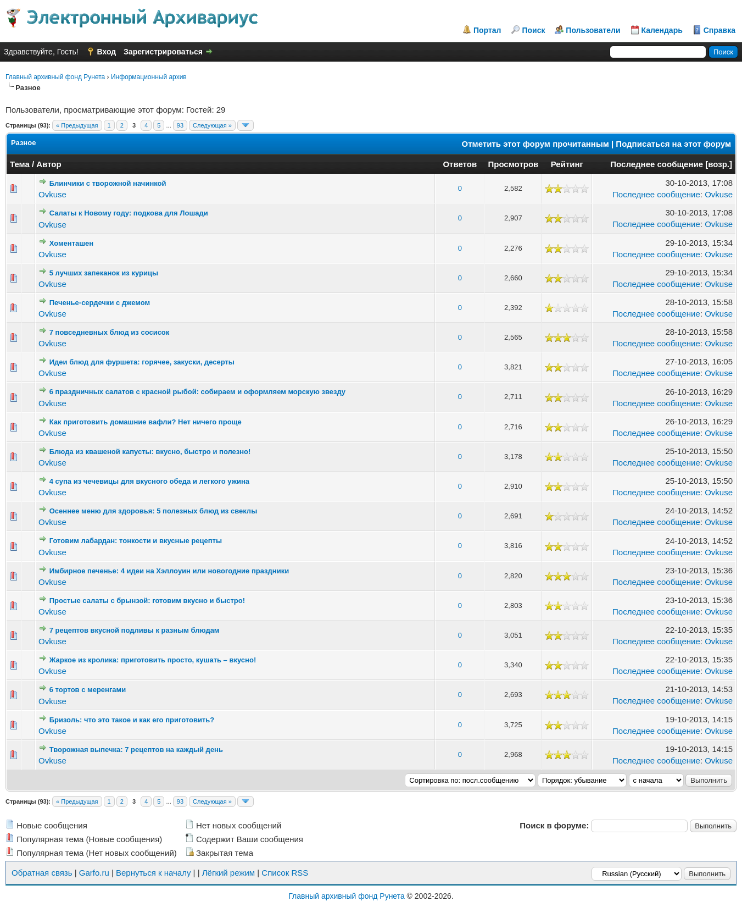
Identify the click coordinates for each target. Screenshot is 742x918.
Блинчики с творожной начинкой (107, 183)
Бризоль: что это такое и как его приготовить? (132, 720)
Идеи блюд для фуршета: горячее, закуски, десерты (142, 362)
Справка (719, 30)
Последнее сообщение (656, 164)
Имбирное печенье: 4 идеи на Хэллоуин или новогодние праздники (169, 571)
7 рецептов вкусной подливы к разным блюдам (134, 630)
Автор (48, 164)
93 (180, 125)
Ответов (460, 164)
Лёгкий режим (228, 872)
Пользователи (593, 30)
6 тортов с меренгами (87, 689)
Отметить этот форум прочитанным (535, 143)
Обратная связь (42, 872)
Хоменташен (71, 243)
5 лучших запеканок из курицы (103, 273)
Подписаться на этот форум (673, 143)
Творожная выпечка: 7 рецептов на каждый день (136, 749)
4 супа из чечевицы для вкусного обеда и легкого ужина (149, 481)
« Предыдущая (77, 125)
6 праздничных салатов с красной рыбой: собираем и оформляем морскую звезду (197, 392)
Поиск (533, 30)
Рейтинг (567, 164)
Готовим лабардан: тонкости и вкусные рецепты (135, 541)
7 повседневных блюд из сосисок (109, 332)
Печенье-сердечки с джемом (99, 302)
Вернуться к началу (153, 872)
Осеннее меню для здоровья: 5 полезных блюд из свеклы (153, 511)
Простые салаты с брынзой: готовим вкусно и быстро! (147, 600)
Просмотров (513, 164)
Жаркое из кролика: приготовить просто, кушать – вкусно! (152, 660)
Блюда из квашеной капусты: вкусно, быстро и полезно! (150, 451)
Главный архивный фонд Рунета (55, 77)
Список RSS (284, 872)
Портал (487, 30)
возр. (718, 164)
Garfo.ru (94, 872)
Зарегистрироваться (163, 51)
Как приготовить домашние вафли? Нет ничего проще (145, 422)
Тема (20, 164)
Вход (106, 51)
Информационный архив (149, 77)
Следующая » (212, 125)
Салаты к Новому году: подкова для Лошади (128, 213)
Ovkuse (52, 194)
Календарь (662, 30)
